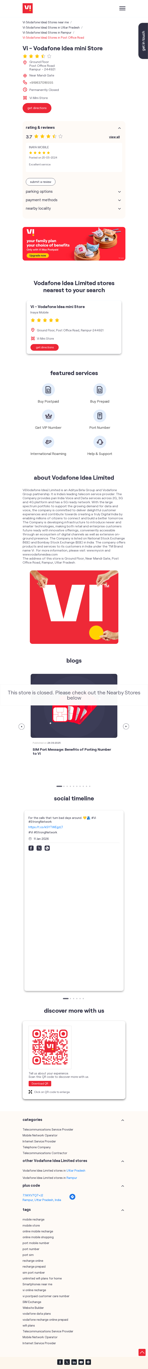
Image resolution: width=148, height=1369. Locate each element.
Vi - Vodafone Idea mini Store (57, 306)
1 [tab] (57, 787)
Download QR (40, 1083)
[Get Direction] (72, 1199)
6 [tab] (77, 787)
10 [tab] (90, 787)
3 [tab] (68, 787)
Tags (27, 1209)
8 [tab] (84, 787)
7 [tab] (80, 787)
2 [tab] (64, 787)
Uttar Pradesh (76, 1170)
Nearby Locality (38, 208)
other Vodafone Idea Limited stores (55, 1160)
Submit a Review (40, 181)
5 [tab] (74, 787)
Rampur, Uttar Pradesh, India (42, 1200)
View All (114, 137)
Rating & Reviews (40, 127)
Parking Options (39, 191)
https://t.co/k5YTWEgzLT (45, 827)
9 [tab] (87, 787)
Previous (22, 726)
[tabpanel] (74, 327)
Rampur (72, 1177)
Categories (32, 1119)
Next (126, 726)
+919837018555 (41, 82)
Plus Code (31, 1185)
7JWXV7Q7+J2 (33, 1195)
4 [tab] (71, 787)
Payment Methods (41, 200)
